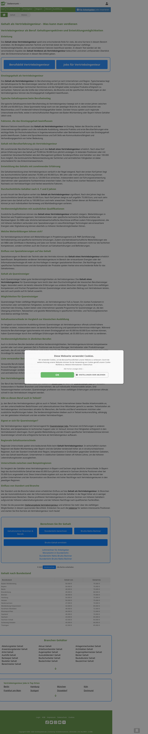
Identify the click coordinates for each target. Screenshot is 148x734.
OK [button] (57, 374)
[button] (74, 369)
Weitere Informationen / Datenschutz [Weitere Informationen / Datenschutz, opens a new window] (78, 365)
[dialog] (74, 367)
